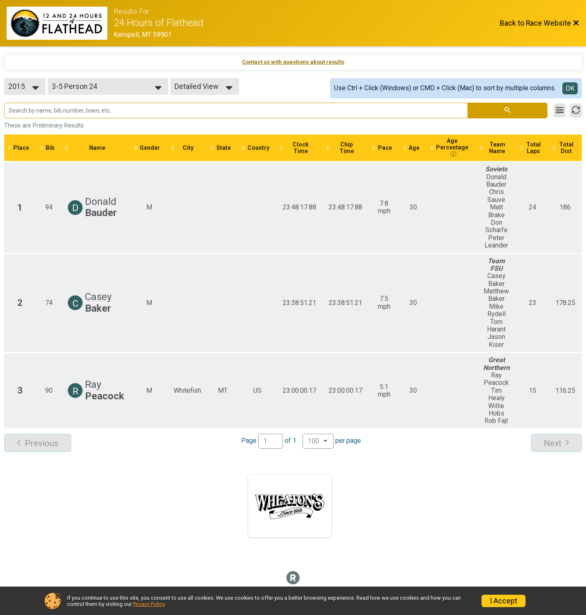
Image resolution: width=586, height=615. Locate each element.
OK (570, 88)
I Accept (503, 601)
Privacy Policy (149, 604)
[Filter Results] (560, 110)
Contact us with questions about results (293, 62)
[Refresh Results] (576, 110)
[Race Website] (60, 23)
